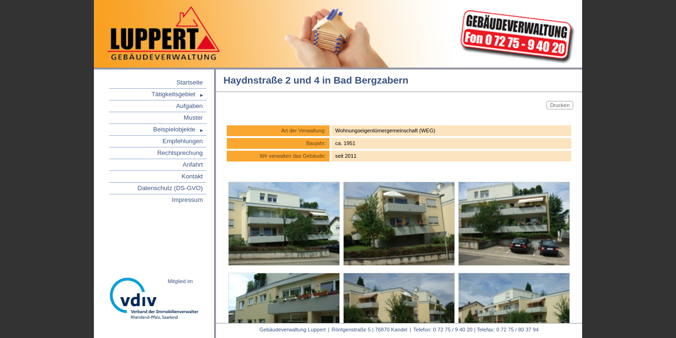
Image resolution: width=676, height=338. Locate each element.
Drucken (560, 105)
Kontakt (192, 176)
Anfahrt (193, 164)
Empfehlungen (182, 141)
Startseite (190, 82)
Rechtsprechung (180, 152)
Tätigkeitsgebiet (173, 94)
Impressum (187, 199)
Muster (193, 117)
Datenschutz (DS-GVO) (170, 188)
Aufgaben (189, 105)
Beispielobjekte (174, 129)
